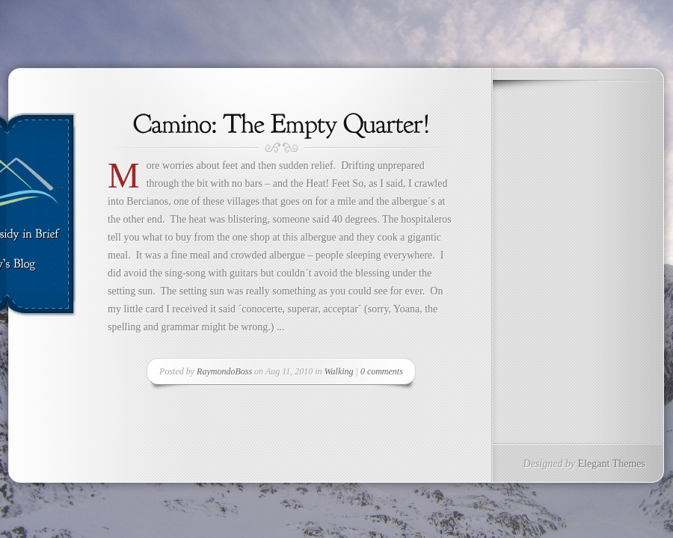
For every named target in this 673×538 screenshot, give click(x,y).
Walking (339, 371)
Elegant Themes (611, 463)
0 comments (381, 371)
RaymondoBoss (224, 371)
